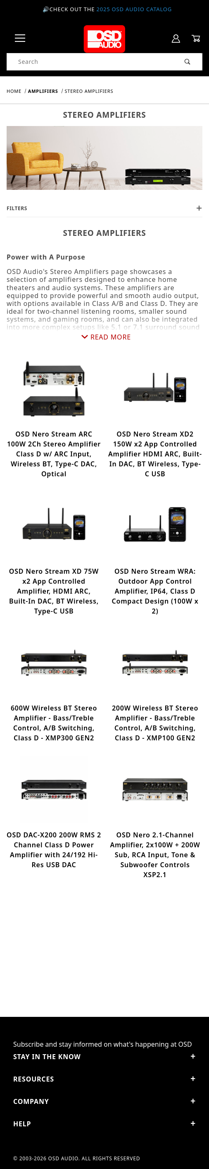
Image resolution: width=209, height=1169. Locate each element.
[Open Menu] (20, 39)
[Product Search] (90, 61)
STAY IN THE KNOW (104, 1056)
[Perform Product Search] (187, 61)
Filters (104, 208)
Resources (104, 1079)
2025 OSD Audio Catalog (134, 9)
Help (104, 1123)
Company (104, 1101)
